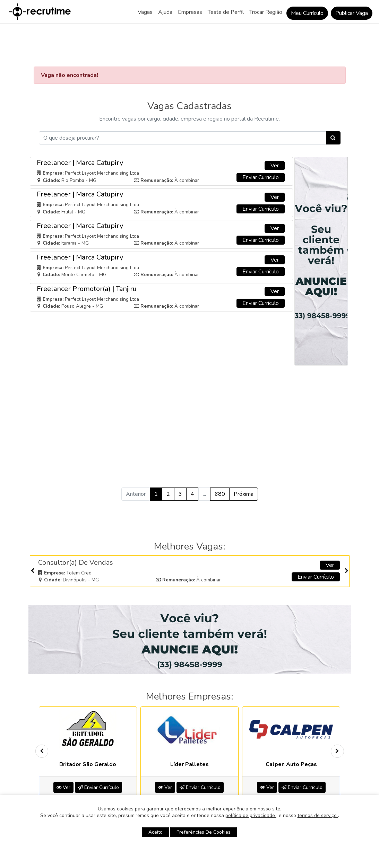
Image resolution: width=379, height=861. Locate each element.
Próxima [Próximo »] (243, 451)
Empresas (190, 12)
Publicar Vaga (351, 13)
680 (220, 451)
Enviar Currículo (260, 134)
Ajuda (165, 12)
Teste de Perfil (226, 12)
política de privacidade (250, 815)
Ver (274, 122)
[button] (160, 764)
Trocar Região (265, 12)
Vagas (145, 12)
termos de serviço (318, 815)
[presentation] (32, 528)
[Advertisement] (189, 376)
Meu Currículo (307, 13)
